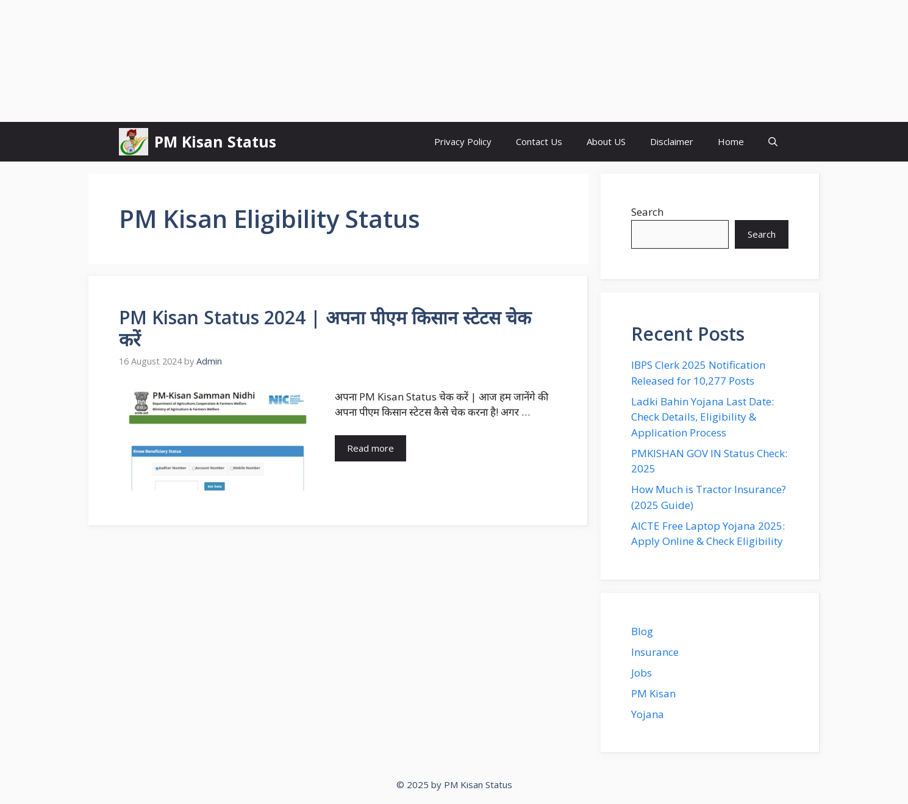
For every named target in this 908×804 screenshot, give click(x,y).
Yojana (647, 714)
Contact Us (539, 141)
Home (731, 141)
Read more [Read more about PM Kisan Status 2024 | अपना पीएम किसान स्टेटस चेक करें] (370, 448)
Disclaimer (671, 141)
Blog (642, 631)
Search (647, 212)
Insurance (655, 652)
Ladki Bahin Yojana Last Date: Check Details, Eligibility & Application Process (702, 416)
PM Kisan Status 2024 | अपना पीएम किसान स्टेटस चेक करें (325, 328)
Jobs (641, 673)
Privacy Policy (463, 141)
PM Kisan (653, 693)
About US (606, 141)
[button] (773, 142)
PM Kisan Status (215, 141)
